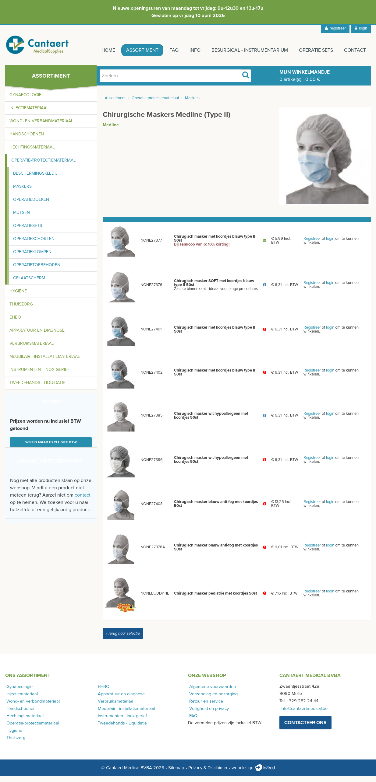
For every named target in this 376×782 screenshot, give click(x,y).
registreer (335, 28)
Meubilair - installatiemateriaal (44, 362)
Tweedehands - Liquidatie (37, 388)
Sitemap (176, 774)
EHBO (15, 323)
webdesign (253, 774)
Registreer (312, 244)
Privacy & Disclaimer (208, 774)
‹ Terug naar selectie (123, 639)
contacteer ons (305, 729)
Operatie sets (314, 50)
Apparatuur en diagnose (37, 336)
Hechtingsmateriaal (32, 153)
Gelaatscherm (29, 284)
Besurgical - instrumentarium (246, 50)
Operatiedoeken (31, 205)
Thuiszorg (21, 310)
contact (82, 501)
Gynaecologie (25, 100)
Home (97, 50)
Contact (355, 50)
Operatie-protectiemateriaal (43, 166)
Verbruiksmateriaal (31, 349)
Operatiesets (27, 231)
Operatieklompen (32, 257)
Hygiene (18, 297)
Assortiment (133, 50)
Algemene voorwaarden (211, 692)
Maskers (22, 192)
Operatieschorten (34, 244)
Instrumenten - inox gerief (39, 375)
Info (189, 50)
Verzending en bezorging (212, 699)
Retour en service (205, 707)
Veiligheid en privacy (208, 714)
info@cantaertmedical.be (302, 714)
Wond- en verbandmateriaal (41, 127)
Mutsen (21, 218)
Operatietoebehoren (36, 271)
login (361, 28)
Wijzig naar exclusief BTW (51, 448)
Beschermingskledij (35, 179)
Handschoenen (26, 140)
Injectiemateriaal (28, 114)
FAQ (166, 50)
